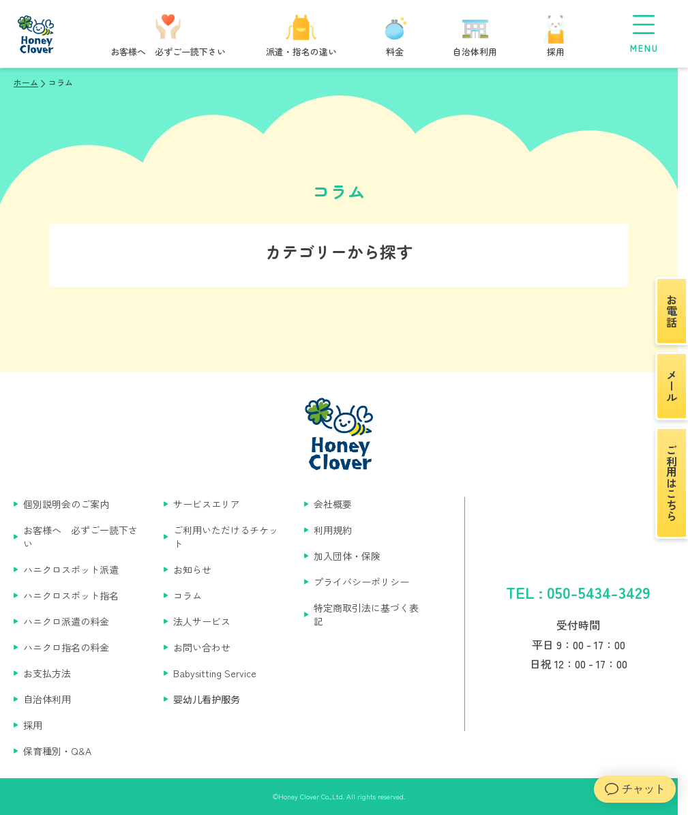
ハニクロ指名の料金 (66, 647)
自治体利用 (47, 699)
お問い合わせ (201, 647)
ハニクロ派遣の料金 (66, 621)
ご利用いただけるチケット (225, 536)
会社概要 (333, 504)
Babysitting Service (214, 673)
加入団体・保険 (347, 556)
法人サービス (201, 621)
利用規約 (333, 530)
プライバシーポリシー (361, 582)
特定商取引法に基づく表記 (366, 614)
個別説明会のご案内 (66, 504)
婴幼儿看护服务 (206, 699)
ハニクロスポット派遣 (71, 569)
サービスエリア (206, 504)
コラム (187, 595)
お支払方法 (47, 673)
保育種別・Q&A (57, 751)
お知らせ (192, 569)
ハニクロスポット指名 (71, 595)
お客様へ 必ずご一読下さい (80, 536)
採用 (32, 725)
